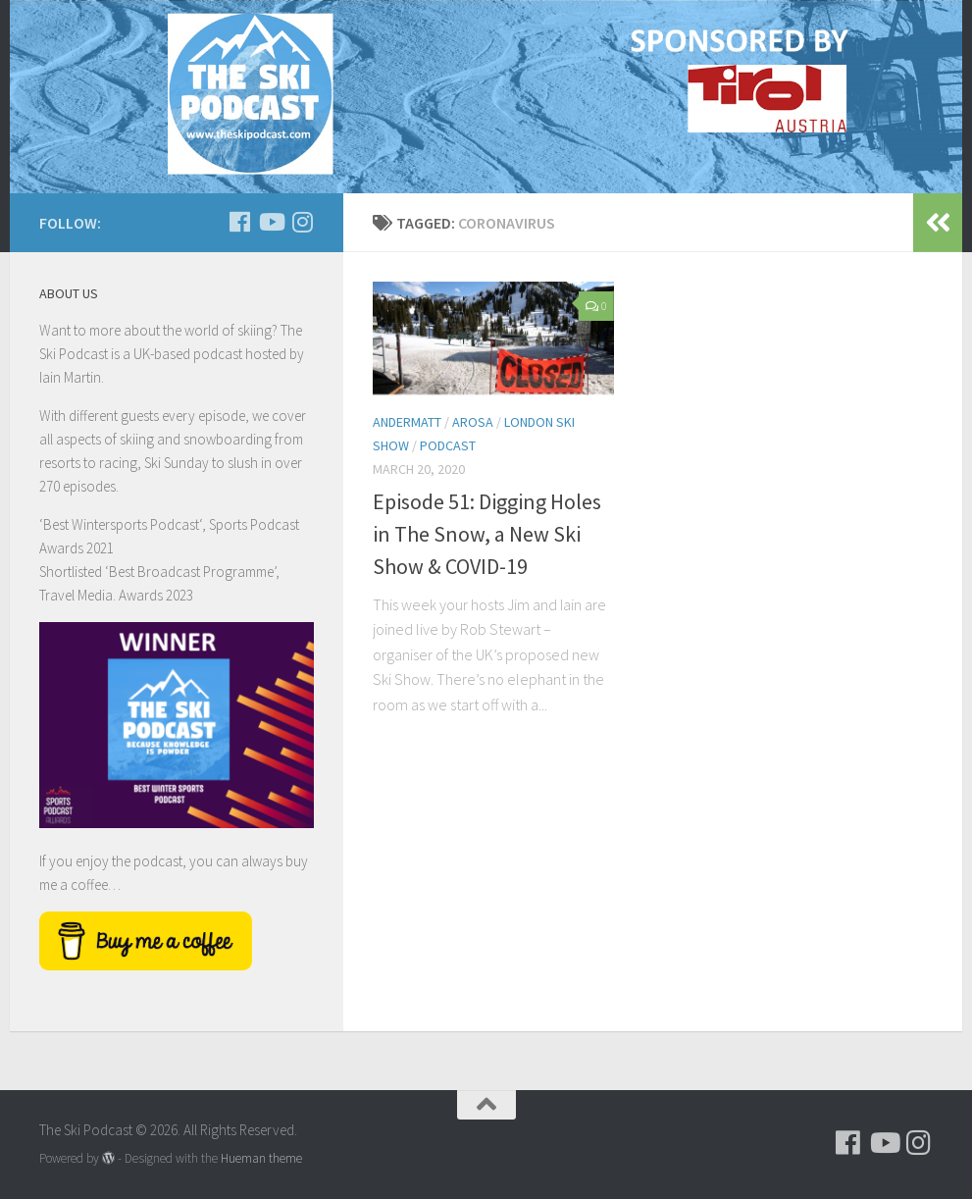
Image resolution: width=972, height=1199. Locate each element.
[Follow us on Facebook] (239, 222)
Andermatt (407, 422)
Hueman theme (261, 1158)
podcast (448, 445)
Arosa (472, 422)
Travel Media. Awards (101, 595)
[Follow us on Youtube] (270, 222)
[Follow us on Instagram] (302, 222)
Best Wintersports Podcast (121, 524)
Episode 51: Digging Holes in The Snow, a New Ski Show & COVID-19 (487, 534)
